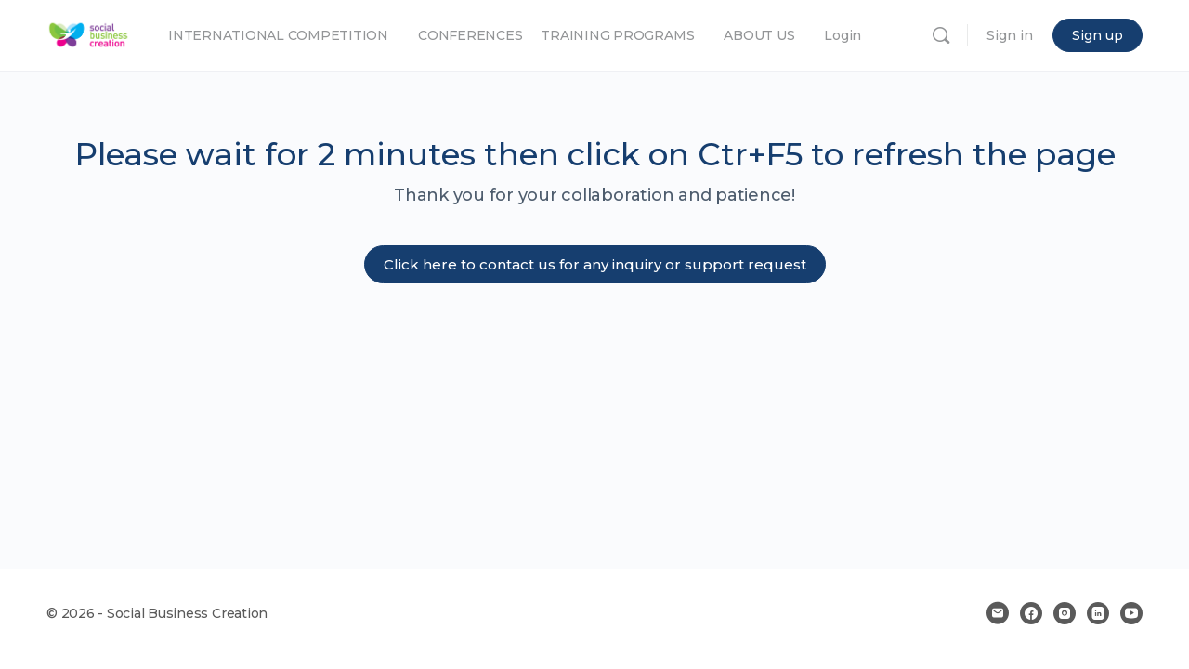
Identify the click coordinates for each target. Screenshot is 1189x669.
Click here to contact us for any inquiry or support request (595, 264)
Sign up (1097, 35)
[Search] (941, 35)
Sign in (1009, 35)
